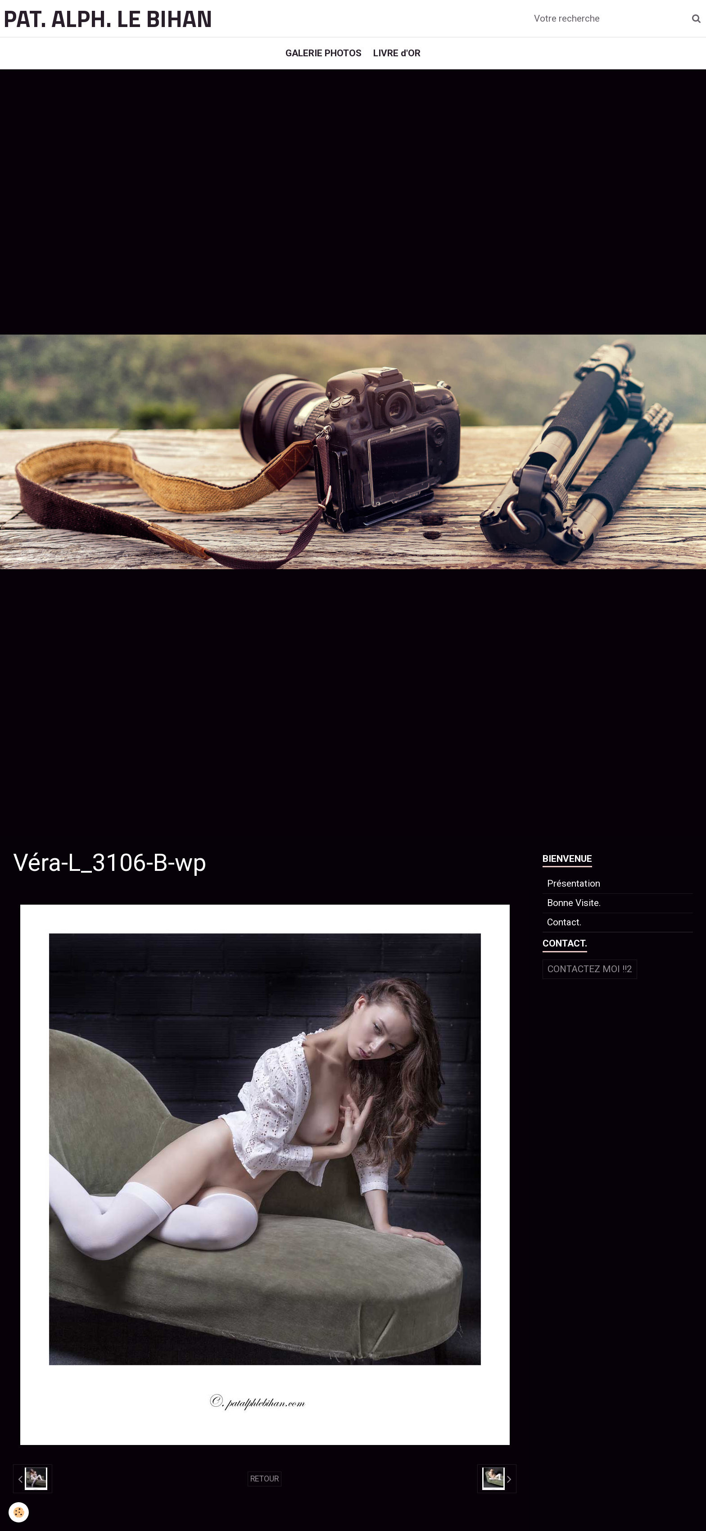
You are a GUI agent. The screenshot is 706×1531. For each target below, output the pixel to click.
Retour (264, 1482)
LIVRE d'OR (397, 55)
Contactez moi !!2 (590, 973)
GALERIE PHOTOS (323, 55)
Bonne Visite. (574, 907)
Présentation (573, 888)
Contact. (564, 926)
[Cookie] (19, 1512)
